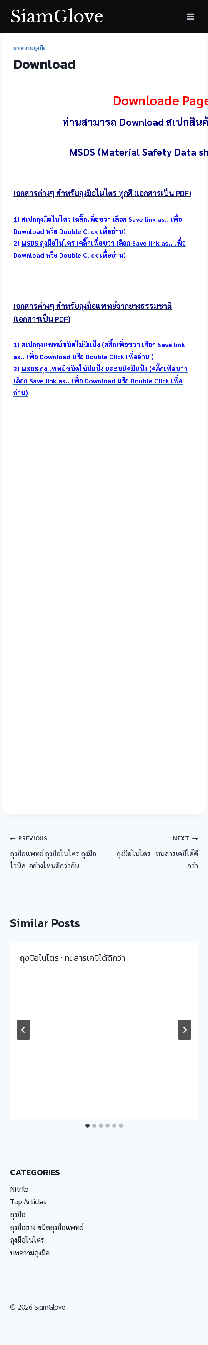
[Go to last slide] (23, 1030)
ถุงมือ (17, 1214)
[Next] (184, 1030)
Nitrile (19, 1188)
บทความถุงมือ (29, 47)
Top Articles (28, 1201)
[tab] (87, 1126)
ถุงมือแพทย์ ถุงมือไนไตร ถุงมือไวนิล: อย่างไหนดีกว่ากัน (53, 851)
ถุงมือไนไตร (27, 1239)
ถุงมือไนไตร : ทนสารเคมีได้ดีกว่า (154, 851)
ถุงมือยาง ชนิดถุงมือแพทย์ (46, 1227)
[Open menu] (190, 16)
